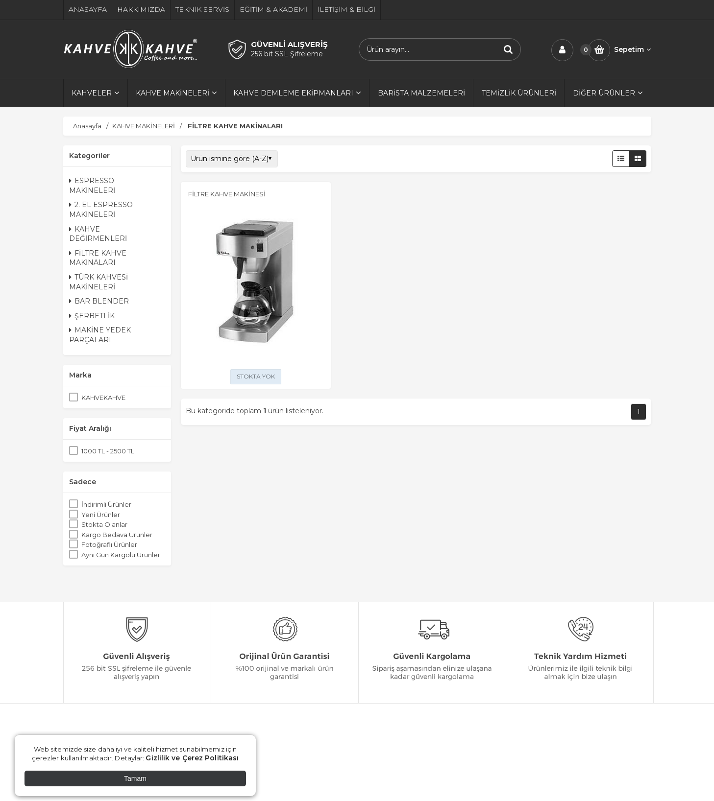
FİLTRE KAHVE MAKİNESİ (227, 194)
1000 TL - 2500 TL (107, 451)
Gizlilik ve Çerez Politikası (192, 758)
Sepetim (632, 49)
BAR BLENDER (99, 301)
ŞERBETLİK (92, 315)
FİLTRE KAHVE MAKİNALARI (97, 258)
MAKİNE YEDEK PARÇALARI (100, 335)
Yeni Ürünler (100, 514)
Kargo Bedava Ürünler (116, 535)
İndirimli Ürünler (106, 504)
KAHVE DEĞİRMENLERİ (98, 234)
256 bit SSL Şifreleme (287, 53)
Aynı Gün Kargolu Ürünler (120, 555)
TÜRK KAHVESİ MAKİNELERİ (98, 282)
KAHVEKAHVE (103, 397)
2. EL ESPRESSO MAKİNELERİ (101, 209)
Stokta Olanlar (104, 524)
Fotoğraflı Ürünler (109, 544)
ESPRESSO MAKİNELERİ (92, 185)
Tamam (135, 778)
